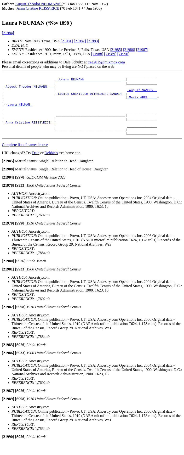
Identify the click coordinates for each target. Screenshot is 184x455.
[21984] (8, 33)
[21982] (80, 41)
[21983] (93, 41)
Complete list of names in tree (25, 157)
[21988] (97, 54)
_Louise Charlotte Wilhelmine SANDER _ (90, 98)
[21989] (110, 54)
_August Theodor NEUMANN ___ (29, 89)
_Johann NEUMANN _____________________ (90, 81)
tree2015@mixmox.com (106, 62)
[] (8, 173)
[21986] (129, 50)
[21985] (116, 50)
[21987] (142, 50)
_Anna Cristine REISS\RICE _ (29, 132)
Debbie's (51, 165)
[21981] (67, 41)
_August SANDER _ (142, 93)
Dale (35, 165)
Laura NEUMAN (19, 111)
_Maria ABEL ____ (142, 102)
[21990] (123, 54)
